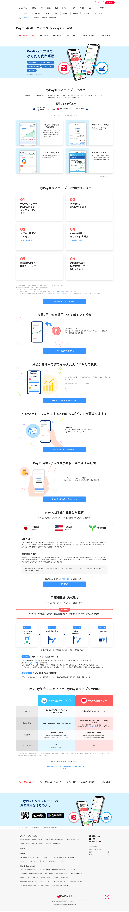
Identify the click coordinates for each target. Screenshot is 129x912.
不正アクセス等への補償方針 (53, 844)
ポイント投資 (71, 35)
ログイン (99, 2)
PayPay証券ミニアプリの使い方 (50, 35)
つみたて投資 (105, 35)
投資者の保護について (60, 858)
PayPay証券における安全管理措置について (31, 874)
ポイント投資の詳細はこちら (64, 351)
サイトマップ (64, 862)
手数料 (82, 8)
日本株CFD (75, 13)
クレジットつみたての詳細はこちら (64, 449)
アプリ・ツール (27, 17)
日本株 (47, 13)
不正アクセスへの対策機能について (55, 840)
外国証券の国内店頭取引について (29, 882)
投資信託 (65, 13)
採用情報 (70, 858)
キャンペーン (91, 8)
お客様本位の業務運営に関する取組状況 (54, 870)
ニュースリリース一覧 (26, 862)
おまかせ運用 (36, 13)
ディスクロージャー (46, 858)
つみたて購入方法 (26, 240)
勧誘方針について (24, 878)
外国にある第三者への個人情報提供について (57, 874)
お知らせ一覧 (37, 862)
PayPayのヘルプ (31, 664)
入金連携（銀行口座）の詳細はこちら (64, 499)
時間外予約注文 (94, 728)
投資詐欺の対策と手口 (73, 840)
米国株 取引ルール (63, 291)
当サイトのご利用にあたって (51, 862)
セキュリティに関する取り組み (29, 837)
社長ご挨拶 (36, 858)
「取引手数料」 (66, 580)
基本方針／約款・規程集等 (27, 867)
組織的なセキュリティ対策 (27, 844)
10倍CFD (86, 13)
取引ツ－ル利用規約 (76, 874)
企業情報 (22, 854)
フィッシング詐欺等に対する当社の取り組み (32, 840)
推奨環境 (22, 849)
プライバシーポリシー (73, 870)
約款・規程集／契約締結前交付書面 (29, 886)
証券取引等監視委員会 (95, 850)
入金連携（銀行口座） (88, 35)
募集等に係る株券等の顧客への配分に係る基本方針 (54, 886)
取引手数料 (64, 585)
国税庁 (90, 856)
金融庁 (90, 853)
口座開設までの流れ (76, 240)
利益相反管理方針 (45, 878)
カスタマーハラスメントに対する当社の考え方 (52, 882)
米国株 (55, 13)
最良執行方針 (35, 878)
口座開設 (109, 2)
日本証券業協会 (93, 847)
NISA (25, 13)
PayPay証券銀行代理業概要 (74, 882)
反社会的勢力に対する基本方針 (60, 878)
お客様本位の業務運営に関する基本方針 (30, 870)
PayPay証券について (25, 858)
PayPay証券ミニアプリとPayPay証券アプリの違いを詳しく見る (64, 768)
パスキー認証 (39, 844)
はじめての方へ (24, 8)
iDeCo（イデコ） (99, 13)
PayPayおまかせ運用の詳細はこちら (64, 400)
